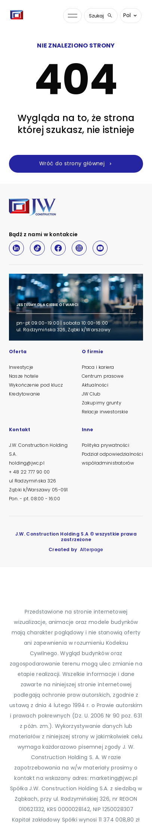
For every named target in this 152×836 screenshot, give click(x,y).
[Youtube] (100, 248)
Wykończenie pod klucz (36, 385)
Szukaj (101, 16)
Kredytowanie (24, 394)
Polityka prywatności (105, 445)
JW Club (91, 394)
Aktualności (95, 385)
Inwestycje (21, 367)
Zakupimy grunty (101, 403)
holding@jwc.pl (26, 463)
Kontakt (19, 430)
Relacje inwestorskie (105, 412)
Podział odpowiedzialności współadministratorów (112, 458)
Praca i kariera (98, 367)
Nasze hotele (23, 376)
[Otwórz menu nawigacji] (72, 15)
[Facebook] (58, 248)
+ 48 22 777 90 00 (29, 472)
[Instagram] (79, 248)
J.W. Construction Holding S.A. (38, 449)
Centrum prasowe (103, 376)
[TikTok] (37, 248)
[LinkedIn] (16, 248)
